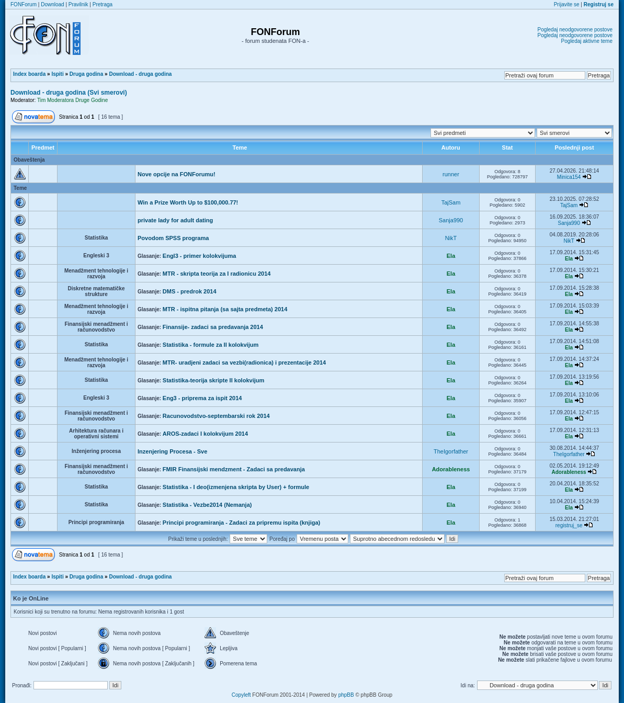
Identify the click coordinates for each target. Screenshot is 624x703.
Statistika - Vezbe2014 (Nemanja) (207, 505)
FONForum (23, 4)
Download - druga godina (140, 74)
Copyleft (241, 695)
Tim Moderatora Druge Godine (72, 100)
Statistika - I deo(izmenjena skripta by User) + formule (236, 487)
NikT (451, 238)
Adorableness (451, 469)
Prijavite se (567, 4)
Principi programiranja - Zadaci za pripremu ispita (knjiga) (241, 522)
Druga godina (86, 74)
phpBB (346, 695)
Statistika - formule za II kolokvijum (210, 345)
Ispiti (57, 74)
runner (451, 174)
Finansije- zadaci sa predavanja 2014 (213, 327)
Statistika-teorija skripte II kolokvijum (213, 380)
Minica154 (569, 177)
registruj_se (569, 525)
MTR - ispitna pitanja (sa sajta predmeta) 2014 (225, 309)
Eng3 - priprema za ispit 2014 (202, 398)
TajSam (451, 202)
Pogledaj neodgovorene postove (575, 29)
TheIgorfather (451, 451)
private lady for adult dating (175, 220)
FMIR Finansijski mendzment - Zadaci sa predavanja (234, 469)
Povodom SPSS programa (173, 238)
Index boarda (29, 74)
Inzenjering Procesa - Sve (172, 451)
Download (52, 4)
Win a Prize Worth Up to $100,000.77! (188, 202)
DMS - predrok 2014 (190, 291)
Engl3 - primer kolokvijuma (199, 256)
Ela (451, 256)
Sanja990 (451, 220)
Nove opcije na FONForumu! (176, 174)
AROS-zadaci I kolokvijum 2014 (205, 433)
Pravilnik (78, 4)
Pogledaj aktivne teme (586, 41)
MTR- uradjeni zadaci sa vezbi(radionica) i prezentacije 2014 (244, 362)
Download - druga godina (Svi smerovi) (68, 92)
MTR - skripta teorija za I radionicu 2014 (217, 273)
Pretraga (102, 4)
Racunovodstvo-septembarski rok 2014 (216, 416)
